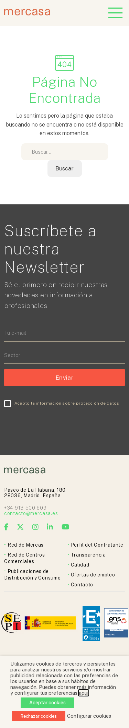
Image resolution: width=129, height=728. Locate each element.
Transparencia (88, 555)
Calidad (80, 565)
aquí (83, 693)
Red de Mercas (26, 545)
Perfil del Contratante (97, 545)
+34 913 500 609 (25, 508)
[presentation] (56, 424)
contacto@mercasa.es (31, 513)
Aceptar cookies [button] (47, 702)
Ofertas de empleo (93, 574)
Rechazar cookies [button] (39, 716)
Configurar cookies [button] (89, 716)
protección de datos (97, 403)
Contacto (82, 584)
